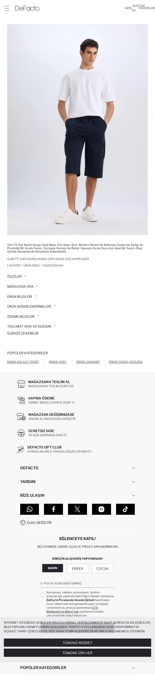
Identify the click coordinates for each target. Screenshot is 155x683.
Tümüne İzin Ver (77, 653)
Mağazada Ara (22, 286)
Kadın (52, 568)
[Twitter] (77, 509)
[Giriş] (128, 8)
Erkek (77, 568)
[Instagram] (101, 509)
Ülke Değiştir (39, 523)
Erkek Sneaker (87, 362)
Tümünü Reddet (77, 643)
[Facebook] (53, 509)
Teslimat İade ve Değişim (31, 326)
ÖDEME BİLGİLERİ (23, 316)
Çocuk (102, 568)
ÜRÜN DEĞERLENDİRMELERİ (31, 306)
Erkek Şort (58, 362)
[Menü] (7, 8)
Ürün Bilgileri (22, 296)
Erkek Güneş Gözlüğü (126, 362)
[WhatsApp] (29, 509)
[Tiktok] (125, 509)
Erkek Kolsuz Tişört (23, 362)
